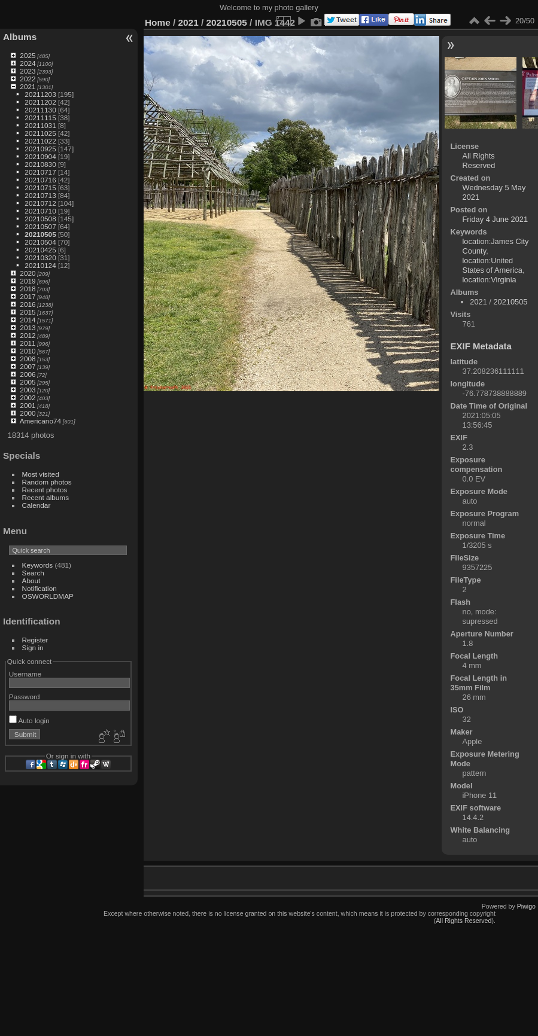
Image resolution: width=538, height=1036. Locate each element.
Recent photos (45, 489)
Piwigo (526, 906)
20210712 (40, 203)
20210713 (40, 195)
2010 (27, 351)
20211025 (40, 133)
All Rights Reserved (479, 160)
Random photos (47, 482)
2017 (27, 296)
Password (24, 696)
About (31, 580)
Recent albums (45, 497)
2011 (27, 343)
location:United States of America (492, 265)
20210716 (40, 180)
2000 (27, 413)
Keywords (37, 565)
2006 (27, 374)
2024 (27, 63)
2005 (27, 382)
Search (33, 573)
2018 (27, 288)
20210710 (40, 211)
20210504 (40, 242)
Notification (39, 588)
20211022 (40, 141)
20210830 (40, 164)
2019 (27, 281)
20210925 (40, 149)
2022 (27, 79)
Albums (20, 37)
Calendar (36, 505)
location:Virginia (489, 279)
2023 (27, 71)
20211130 (40, 110)
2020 (27, 273)
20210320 (40, 257)
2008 (27, 358)
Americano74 (40, 421)
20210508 (40, 219)
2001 (27, 405)
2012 (27, 335)
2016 (27, 304)
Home (158, 22)
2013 (27, 327)
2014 (27, 320)
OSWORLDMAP (48, 596)
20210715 (40, 187)
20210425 (40, 250)
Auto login (29, 720)
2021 (27, 86)
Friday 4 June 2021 (495, 219)
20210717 (40, 172)
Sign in (33, 647)
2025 (27, 55)
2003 (27, 390)
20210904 (40, 156)
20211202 (40, 102)
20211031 (40, 125)
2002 (27, 397)
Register (35, 640)
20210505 (40, 234)
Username (25, 674)
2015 (27, 312)
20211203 (40, 94)
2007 (27, 366)
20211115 (40, 117)
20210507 (40, 226)
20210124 (40, 265)
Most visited (40, 474)
